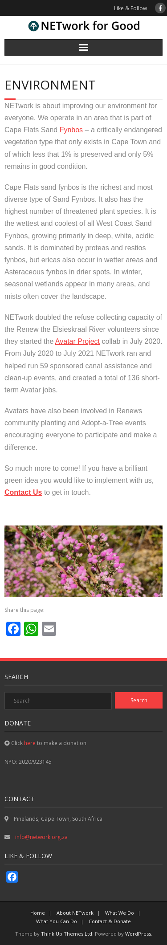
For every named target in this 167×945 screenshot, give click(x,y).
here (30, 743)
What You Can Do (56, 921)
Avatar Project (77, 341)
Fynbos (70, 130)
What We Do (119, 912)
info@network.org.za (41, 837)
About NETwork (75, 912)
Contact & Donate (110, 921)
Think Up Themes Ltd (66, 933)
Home (37, 912)
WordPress (138, 933)
